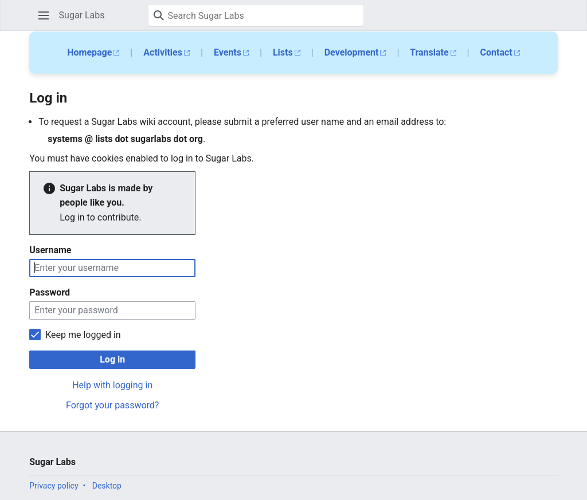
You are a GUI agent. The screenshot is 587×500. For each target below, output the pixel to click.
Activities (162, 52)
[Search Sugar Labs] (255, 15)
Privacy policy (53, 485)
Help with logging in (112, 385)
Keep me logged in (82, 334)
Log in (112, 359)
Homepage (89, 52)
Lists (283, 52)
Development (351, 52)
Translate (429, 52)
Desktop (107, 485)
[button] (43, 15)
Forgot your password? (112, 405)
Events (227, 52)
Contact (496, 52)
